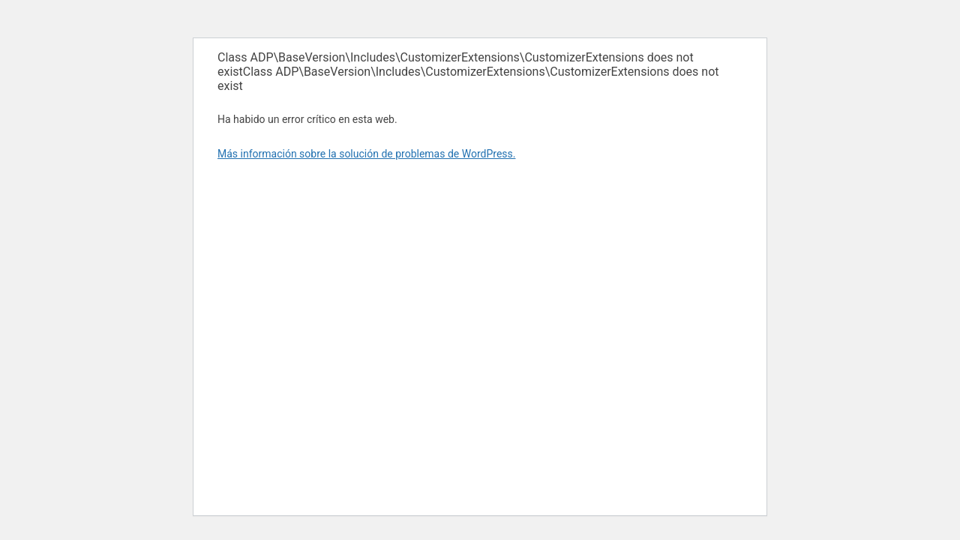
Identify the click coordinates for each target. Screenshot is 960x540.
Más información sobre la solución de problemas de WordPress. (366, 154)
